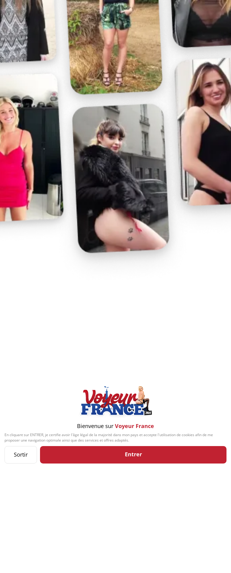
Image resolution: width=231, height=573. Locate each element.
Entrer (133, 454)
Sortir (21, 454)
